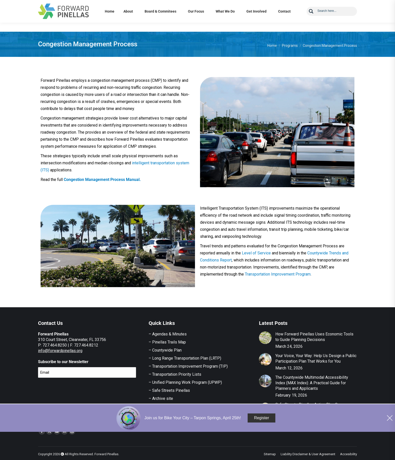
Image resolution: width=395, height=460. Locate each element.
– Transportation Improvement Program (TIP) (188, 366)
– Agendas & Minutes (168, 334)
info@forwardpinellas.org (60, 350)
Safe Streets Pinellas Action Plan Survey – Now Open (313, 407)
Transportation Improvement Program (278, 274)
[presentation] (76, 391)
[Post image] (265, 337)
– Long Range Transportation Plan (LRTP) (185, 358)
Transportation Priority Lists (176, 374)
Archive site (162, 398)
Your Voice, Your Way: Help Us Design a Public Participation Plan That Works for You (315, 358)
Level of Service (257, 253)
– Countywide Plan (165, 350)
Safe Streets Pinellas (170, 390)
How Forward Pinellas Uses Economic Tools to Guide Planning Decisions (314, 337)
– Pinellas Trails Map (167, 342)
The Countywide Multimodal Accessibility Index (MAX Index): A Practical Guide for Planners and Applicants (311, 383)
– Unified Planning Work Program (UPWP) (185, 382)
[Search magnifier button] (311, 20)
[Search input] (335, 19)
